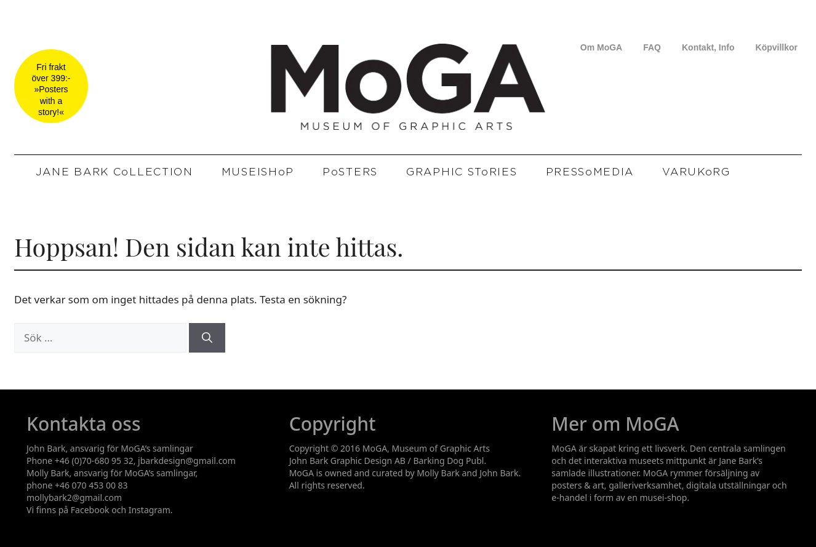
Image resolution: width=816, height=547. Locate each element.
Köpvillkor (777, 47)
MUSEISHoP (258, 172)
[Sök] (207, 338)
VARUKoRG (696, 172)
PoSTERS (350, 172)
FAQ (652, 47)
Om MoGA (601, 47)
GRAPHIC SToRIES (462, 172)
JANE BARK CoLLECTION (114, 172)
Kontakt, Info (708, 47)
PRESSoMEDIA (590, 172)
